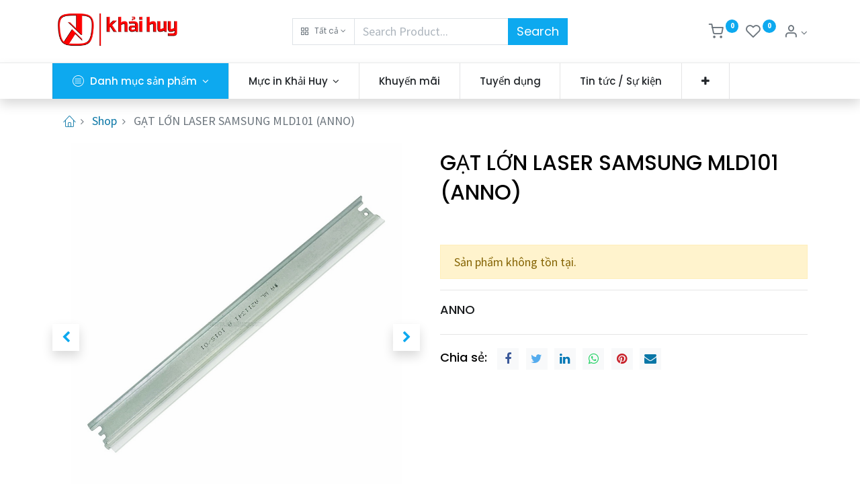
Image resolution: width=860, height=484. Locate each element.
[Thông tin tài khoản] (795, 32)
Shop (104, 120)
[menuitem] (409, 81)
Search (538, 31)
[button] (323, 31)
